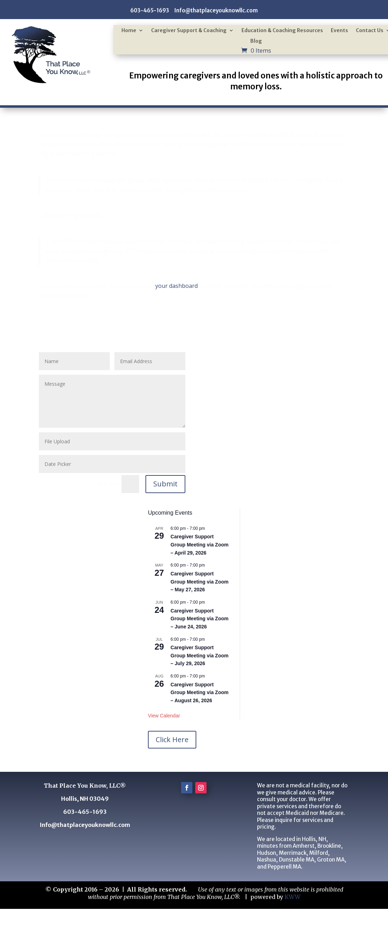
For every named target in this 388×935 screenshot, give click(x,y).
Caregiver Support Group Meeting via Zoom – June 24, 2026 (199, 618)
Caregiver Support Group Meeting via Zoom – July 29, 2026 (199, 655)
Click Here (172, 739)
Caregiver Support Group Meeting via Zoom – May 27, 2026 (199, 581)
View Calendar (164, 715)
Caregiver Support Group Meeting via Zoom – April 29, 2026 (199, 544)
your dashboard (176, 286)
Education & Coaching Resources (282, 31)
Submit (165, 484)
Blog (256, 41)
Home (128, 31)
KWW (292, 896)
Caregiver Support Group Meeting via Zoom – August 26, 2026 (199, 692)
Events (339, 31)
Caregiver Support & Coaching (189, 31)
